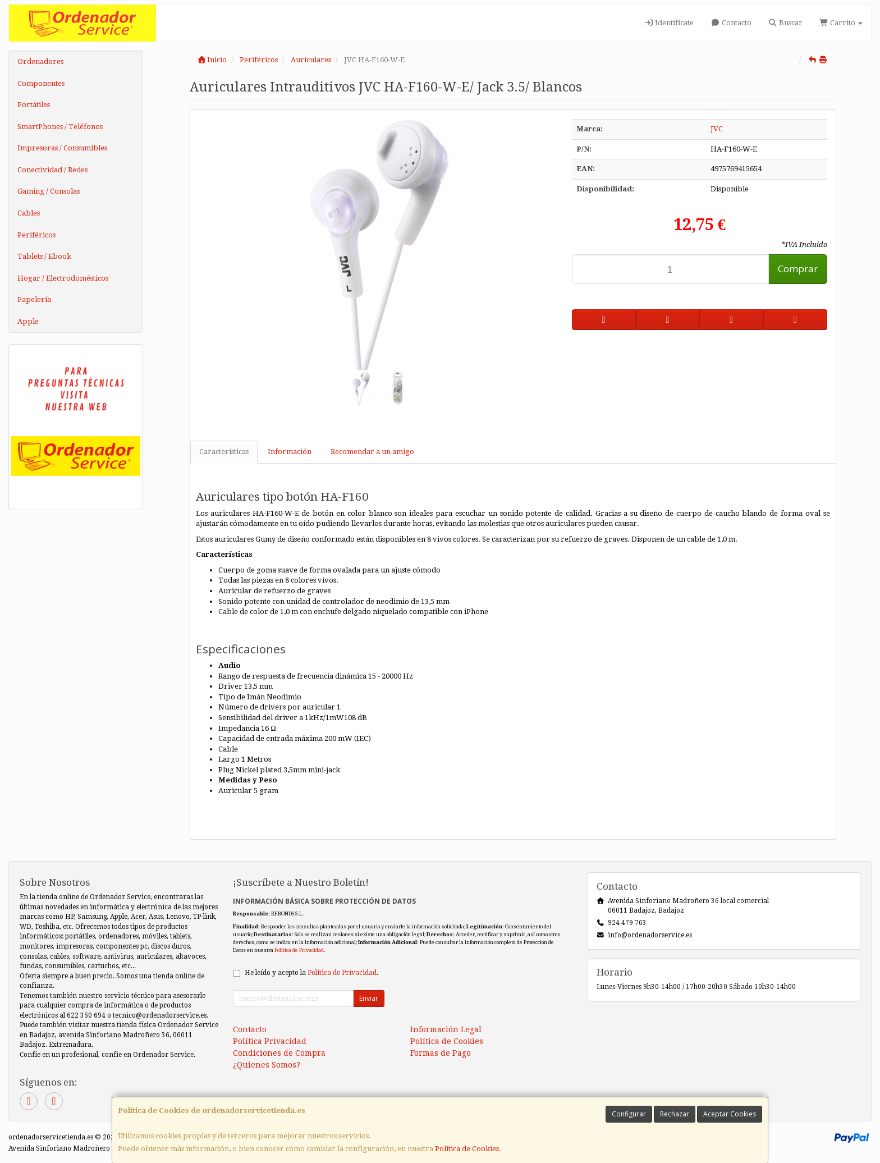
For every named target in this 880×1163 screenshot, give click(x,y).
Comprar (798, 268)
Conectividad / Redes (52, 170)
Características (224, 451)
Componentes (41, 83)
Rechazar (674, 1114)
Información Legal (446, 1029)
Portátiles (33, 104)
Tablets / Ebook (44, 256)
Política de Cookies (467, 1148)
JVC (717, 129)
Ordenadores (40, 61)
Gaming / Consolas (48, 191)
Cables (28, 213)
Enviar (368, 998)
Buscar (785, 23)
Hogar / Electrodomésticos (62, 278)
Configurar (629, 1114)
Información (289, 451)
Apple (28, 321)
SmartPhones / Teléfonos (60, 126)
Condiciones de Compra (279, 1052)
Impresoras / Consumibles (62, 148)
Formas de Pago (440, 1052)
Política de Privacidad (299, 950)
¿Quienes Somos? (266, 1064)
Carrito (841, 23)
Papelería (34, 299)
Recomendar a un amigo (372, 451)
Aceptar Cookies (729, 1114)
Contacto (731, 23)
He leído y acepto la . (311, 973)
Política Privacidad (269, 1041)
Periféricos (36, 235)
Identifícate (669, 23)
